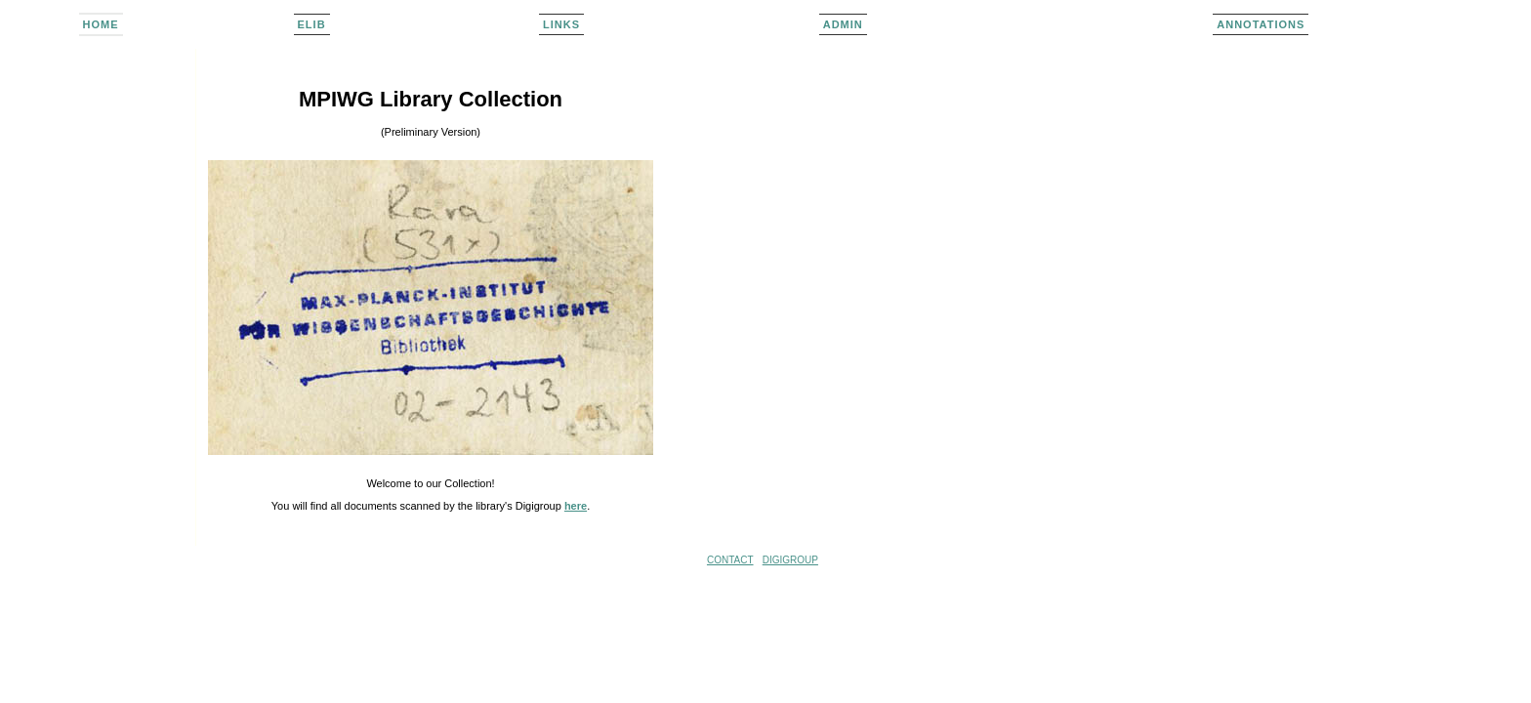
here (575, 506)
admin (843, 24)
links (561, 24)
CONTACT (730, 560)
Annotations (1260, 24)
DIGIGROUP (790, 560)
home (101, 24)
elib (312, 24)
